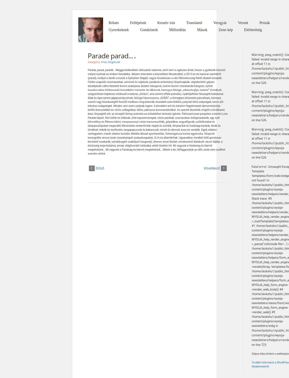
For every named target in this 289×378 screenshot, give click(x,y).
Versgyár (220, 23)
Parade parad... (110, 55)
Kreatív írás (166, 23)
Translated (194, 23)
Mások (202, 30)
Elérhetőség (253, 30)
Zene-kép (226, 30)
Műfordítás (177, 30)
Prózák (264, 23)
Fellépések (138, 23)
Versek (243, 23)
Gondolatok (149, 30)
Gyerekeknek (119, 30)
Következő (215, 168)
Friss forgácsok (110, 62)
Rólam (114, 23)
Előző (96, 168)
